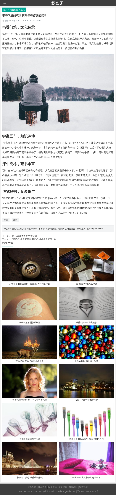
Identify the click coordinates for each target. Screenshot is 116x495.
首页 (5, 9)
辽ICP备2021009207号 (87, 491)
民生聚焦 (52, 487)
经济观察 (83, 487)
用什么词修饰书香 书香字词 (24, 236)
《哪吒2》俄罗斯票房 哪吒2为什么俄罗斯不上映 (33, 239)
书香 (6, 220)
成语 (15, 220)
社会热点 (14, 9)
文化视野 (63, 487)
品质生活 (32, 487)
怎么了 (45, 491)
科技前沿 (73, 487)
